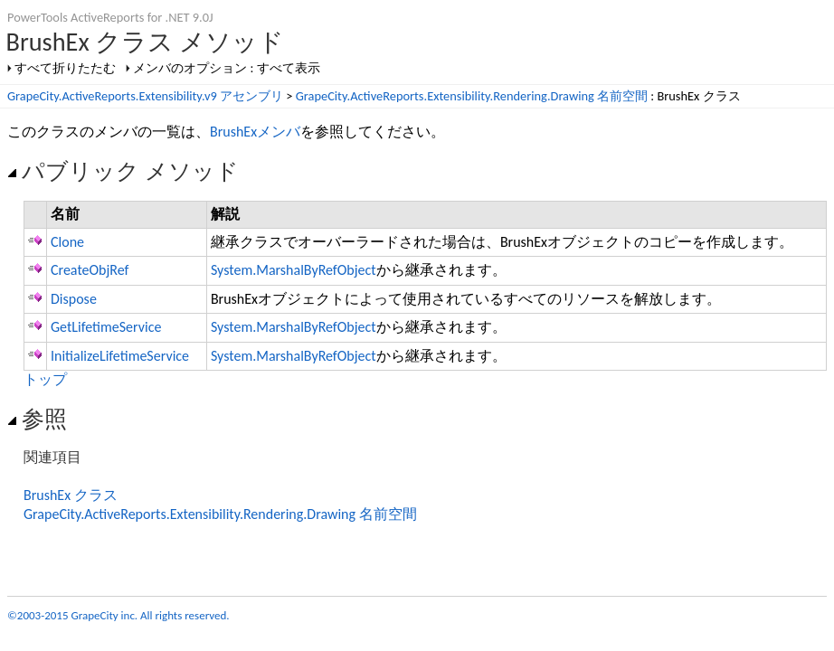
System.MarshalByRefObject (293, 269)
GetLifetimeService (106, 326)
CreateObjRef (89, 269)
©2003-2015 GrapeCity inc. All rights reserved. (118, 615)
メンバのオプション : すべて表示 (226, 68)
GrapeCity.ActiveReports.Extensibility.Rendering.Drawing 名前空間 (472, 96)
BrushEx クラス (71, 495)
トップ (45, 379)
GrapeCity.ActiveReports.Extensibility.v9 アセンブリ (145, 96)
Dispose (74, 298)
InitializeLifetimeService (120, 355)
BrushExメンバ (255, 131)
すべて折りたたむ (65, 68)
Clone (67, 241)
